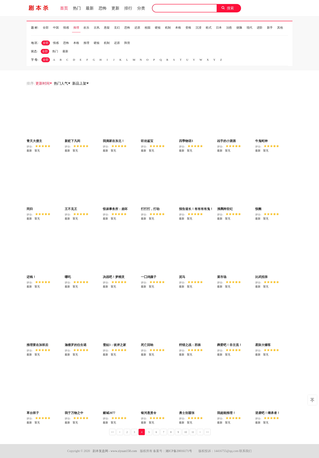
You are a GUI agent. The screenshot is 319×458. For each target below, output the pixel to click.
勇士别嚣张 (187, 413)
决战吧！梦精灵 (113, 277)
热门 (77, 8)
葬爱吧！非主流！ (229, 345)
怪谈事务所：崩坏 (115, 209)
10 (185, 432)
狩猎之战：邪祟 (190, 345)
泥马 (182, 277)
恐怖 (103, 8)
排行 (128, 8)
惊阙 (258, 209)
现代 (249, 27)
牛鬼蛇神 (261, 141)
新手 (270, 27)
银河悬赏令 (148, 413)
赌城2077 (109, 413)
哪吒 (68, 277)
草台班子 (33, 413)
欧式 (209, 27)
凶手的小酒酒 (226, 141)
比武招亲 (261, 277)
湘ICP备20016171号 (178, 451)
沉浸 (198, 27)
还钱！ (31, 277)
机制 (168, 27)
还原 (137, 27)
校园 (147, 27)
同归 (30, 209)
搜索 (230, 8)
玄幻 (117, 27)
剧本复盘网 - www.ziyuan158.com (115, 451)
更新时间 (43, 83)
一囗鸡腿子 (148, 277)
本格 (178, 27)
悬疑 (107, 27)
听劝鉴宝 (147, 141)
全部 (46, 27)
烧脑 (239, 27)
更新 (115, 8)
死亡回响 (147, 345)
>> (207, 432)
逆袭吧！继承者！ (267, 413)
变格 (188, 27)
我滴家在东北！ (113, 141)
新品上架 (80, 83)
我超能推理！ (226, 413)
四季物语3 (186, 141)
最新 (90, 8)
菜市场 (221, 277)
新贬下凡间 (72, 141)
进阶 (260, 27)
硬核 (158, 27)
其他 (280, 27)
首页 (64, 8)
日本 (219, 27)
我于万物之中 (74, 413)
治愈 (229, 27)
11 (193, 432)
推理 (76, 27)
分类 (141, 8)
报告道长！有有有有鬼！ (196, 209)
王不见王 (71, 209)
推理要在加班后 (37, 345)
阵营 (127, 43)
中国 (56, 27)
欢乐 (86, 27)
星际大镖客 (263, 345)
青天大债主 (34, 141)
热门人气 (62, 83)
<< (112, 432)
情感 (66, 27)
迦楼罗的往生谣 (75, 345)
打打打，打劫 (150, 209)
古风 (96, 27)
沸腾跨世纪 (225, 209)
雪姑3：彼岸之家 (114, 345)
